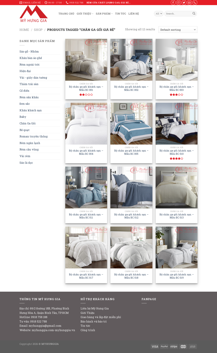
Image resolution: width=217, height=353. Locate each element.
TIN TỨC (120, 13)
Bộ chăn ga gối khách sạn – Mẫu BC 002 (131, 88)
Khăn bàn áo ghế (30, 58)
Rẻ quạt (24, 130)
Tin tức (85, 325)
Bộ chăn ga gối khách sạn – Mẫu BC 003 (177, 88)
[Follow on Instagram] (178, 2)
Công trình (88, 330)
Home (24, 30)
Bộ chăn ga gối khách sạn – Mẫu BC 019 (177, 276)
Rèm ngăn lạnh (29, 143)
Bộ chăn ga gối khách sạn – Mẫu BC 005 (131, 152)
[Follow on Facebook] (173, 2)
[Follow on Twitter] (184, 2)
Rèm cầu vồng (29, 149)
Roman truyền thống (33, 136)
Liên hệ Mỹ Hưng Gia (95, 308)
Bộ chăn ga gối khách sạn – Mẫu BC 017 (86, 276)
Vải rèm (24, 156)
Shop (38, 30)
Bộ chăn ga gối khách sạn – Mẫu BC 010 (177, 152)
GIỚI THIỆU (85, 13)
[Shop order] (178, 29)
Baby (22, 116)
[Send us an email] (189, 2)
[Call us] (194, 2)
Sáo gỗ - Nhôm (29, 51)
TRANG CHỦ (66, 13)
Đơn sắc (24, 103)
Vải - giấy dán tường (33, 77)
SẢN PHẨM (104, 13)
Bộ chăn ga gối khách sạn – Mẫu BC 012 (131, 216)
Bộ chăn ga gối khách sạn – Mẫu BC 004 (86, 152)
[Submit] (194, 14)
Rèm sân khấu (29, 97)
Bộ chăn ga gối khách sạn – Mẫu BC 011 (86, 216)
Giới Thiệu (87, 313)
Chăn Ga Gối (27, 123)
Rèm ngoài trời (29, 64)
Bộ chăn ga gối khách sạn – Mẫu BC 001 (86, 88)
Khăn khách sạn (30, 110)
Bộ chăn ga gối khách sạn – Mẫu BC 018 (131, 276)
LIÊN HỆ (133, 13)
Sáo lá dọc (26, 162)
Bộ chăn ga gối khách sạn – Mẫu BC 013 (177, 216)
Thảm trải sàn (28, 84)
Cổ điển (24, 90)
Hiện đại (25, 71)
